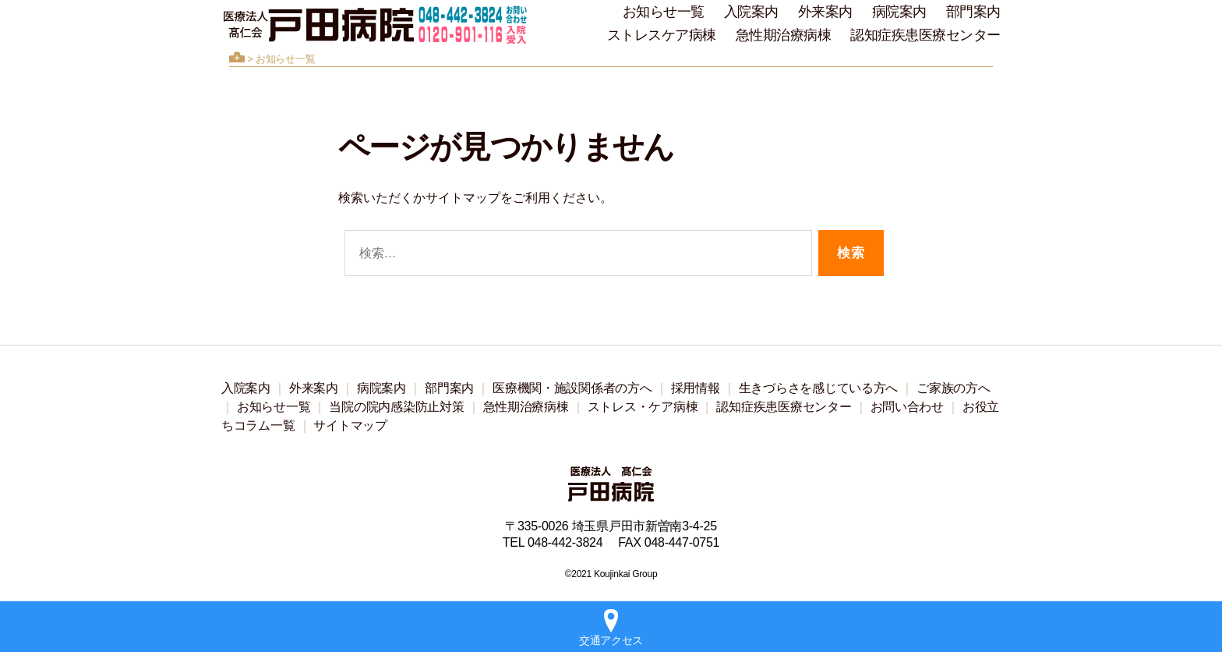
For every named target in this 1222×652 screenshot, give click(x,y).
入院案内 (751, 11)
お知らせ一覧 (664, 11)
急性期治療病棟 (784, 35)
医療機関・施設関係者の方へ (572, 388)
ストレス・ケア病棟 (643, 406)
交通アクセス (611, 628)
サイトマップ (350, 425)
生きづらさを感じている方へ (819, 388)
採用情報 (695, 388)
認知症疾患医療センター (925, 35)
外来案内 (825, 11)
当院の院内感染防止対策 (396, 406)
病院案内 (899, 11)
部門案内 (973, 11)
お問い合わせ (907, 406)
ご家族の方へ (953, 388)
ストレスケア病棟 (661, 35)
